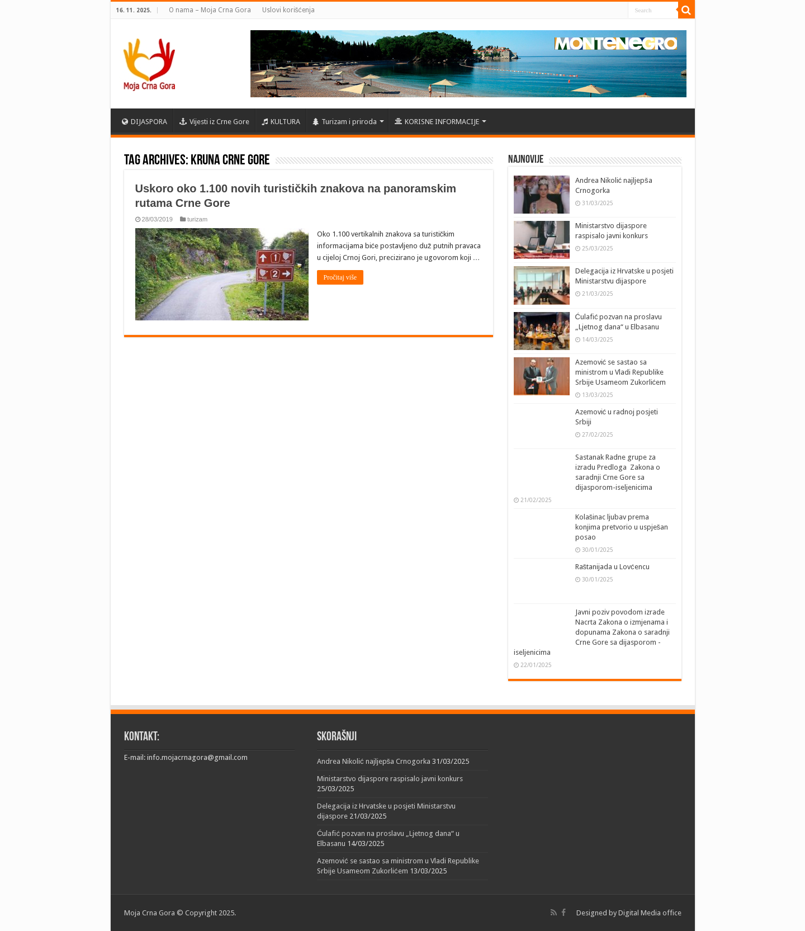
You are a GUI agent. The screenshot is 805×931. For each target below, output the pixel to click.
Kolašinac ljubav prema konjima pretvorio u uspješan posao (622, 527)
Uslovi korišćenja (288, 10)
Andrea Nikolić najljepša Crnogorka (373, 761)
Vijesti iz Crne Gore (214, 121)
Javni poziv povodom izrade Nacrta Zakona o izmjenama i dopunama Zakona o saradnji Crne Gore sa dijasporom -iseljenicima (592, 632)
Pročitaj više (340, 277)
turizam (197, 219)
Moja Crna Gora (149, 913)
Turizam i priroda (344, 121)
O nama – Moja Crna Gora (210, 10)
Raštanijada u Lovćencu (612, 567)
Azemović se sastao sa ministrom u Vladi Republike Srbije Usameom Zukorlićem (620, 372)
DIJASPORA (144, 121)
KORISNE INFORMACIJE (437, 121)
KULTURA (281, 121)
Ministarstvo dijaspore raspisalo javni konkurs (390, 778)
